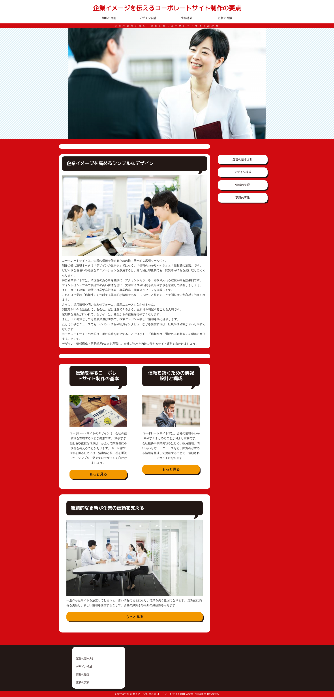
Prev (73, 83)
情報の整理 (242, 184)
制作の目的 (109, 18)
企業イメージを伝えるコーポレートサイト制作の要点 (167, 8)
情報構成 (186, 18)
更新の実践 (242, 197)
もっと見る (98, 474)
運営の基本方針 (243, 159)
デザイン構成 (242, 172)
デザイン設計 (147, 18)
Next (260, 83)
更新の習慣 (225, 18)
